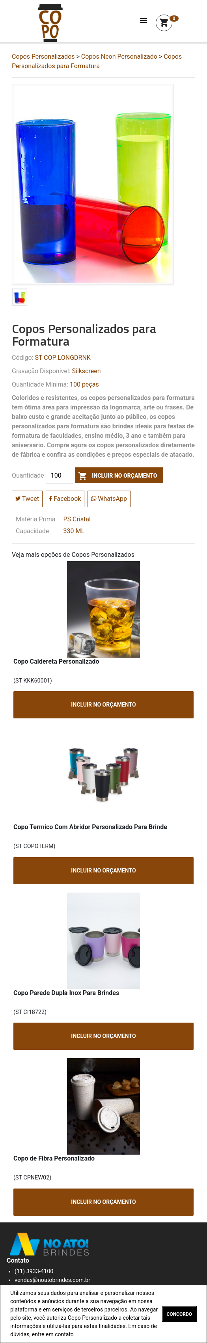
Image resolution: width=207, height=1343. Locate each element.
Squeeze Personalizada (50, 23)
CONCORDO (179, 1314)
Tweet (27, 498)
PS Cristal (77, 519)
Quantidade (28, 475)
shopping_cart (164, 23)
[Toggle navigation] (143, 23)
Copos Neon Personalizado (119, 56)
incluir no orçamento (116, 475)
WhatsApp (109, 498)
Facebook (65, 498)
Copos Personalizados (43, 56)
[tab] (20, 298)
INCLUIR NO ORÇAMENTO (103, 704)
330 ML (74, 531)
